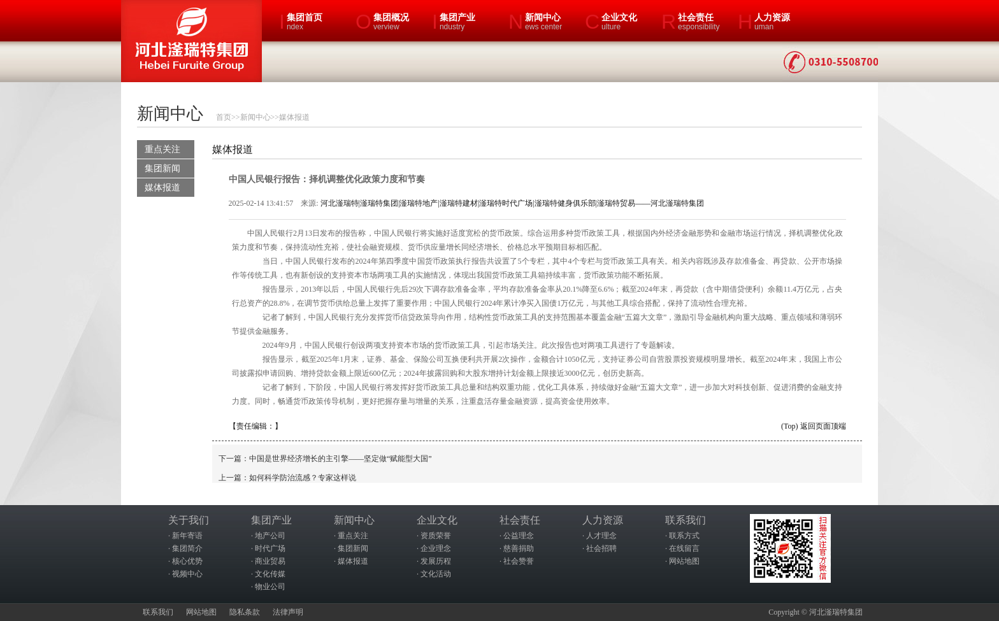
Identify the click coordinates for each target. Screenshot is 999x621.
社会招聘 (601, 548)
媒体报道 (294, 117)
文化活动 (435, 573)
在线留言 (684, 548)
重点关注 (162, 149)
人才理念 (601, 535)
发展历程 (435, 561)
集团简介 (187, 548)
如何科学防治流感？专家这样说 (302, 477)
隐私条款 (244, 612)
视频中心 (187, 573)
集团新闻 (162, 168)
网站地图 (684, 561)
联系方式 (684, 535)
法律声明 (288, 612)
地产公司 (270, 535)
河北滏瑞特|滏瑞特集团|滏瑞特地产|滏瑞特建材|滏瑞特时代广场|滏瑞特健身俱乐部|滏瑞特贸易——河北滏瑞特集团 (512, 203)
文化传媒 (270, 573)
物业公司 (270, 586)
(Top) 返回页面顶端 (813, 426)
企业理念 (435, 548)
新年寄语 (187, 535)
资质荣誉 (435, 535)
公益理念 (518, 535)
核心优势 (187, 561)
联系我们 (158, 612)
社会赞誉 (518, 561)
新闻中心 (255, 117)
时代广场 (270, 548)
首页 (223, 117)
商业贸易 (270, 561)
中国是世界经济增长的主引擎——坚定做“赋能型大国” (340, 458)
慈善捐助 (518, 548)
